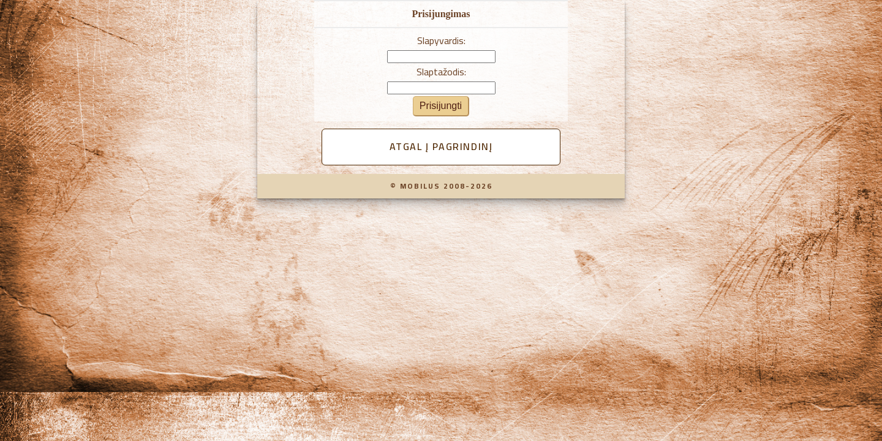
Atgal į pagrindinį (441, 146)
